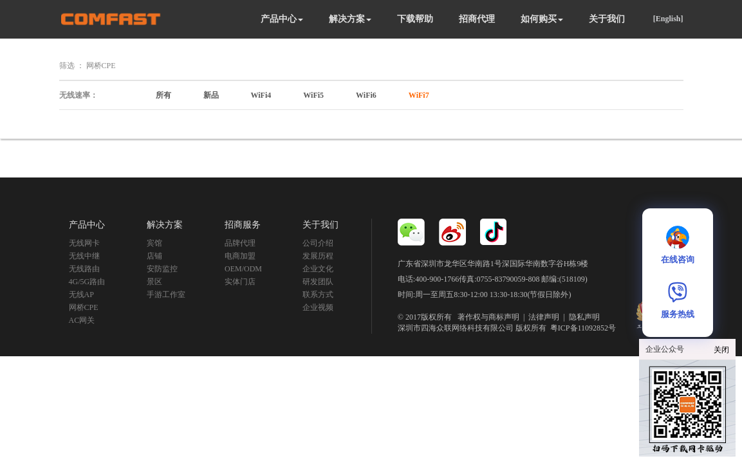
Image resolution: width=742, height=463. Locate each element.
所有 (163, 95)
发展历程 (317, 255)
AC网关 (82, 320)
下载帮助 (415, 19)
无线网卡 (84, 243)
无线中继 (84, 255)
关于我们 (607, 19)
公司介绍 (317, 243)
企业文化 (317, 268)
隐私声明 (584, 317)
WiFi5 (313, 95)
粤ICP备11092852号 (583, 327)
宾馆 (154, 243)
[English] (668, 18)
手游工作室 (166, 294)
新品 (211, 95)
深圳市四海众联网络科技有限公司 (456, 327)
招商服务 (243, 225)
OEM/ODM (243, 268)
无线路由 (84, 268)
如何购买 (542, 19)
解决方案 (350, 19)
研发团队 (317, 281)
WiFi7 (419, 95)
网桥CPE (83, 307)
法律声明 (543, 317)
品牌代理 (240, 243)
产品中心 (282, 19)
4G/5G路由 (87, 281)
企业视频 (317, 307)
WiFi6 (366, 95)
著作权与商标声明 (488, 317)
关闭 (721, 349)
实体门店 (240, 281)
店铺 (154, 255)
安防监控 (162, 268)
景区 (154, 281)
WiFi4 (261, 95)
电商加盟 (240, 255)
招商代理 (477, 19)
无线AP (81, 294)
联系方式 (317, 294)
